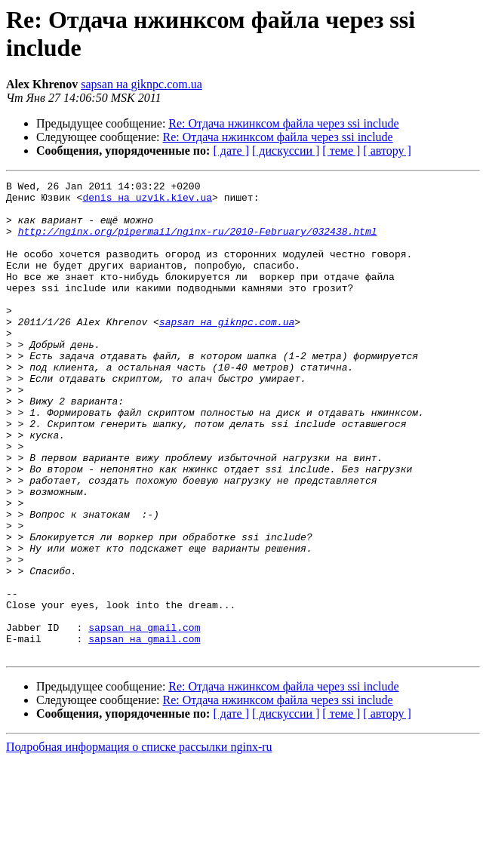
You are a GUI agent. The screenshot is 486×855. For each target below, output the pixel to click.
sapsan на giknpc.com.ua (141, 84)
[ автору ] (387, 150)
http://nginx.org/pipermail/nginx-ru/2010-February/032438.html (197, 242)
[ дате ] (231, 150)
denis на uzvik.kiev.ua (147, 201)
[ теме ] (341, 150)
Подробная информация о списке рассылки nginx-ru (139, 841)
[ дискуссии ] (285, 150)
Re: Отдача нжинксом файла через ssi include (283, 123)
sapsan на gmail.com (144, 717)
